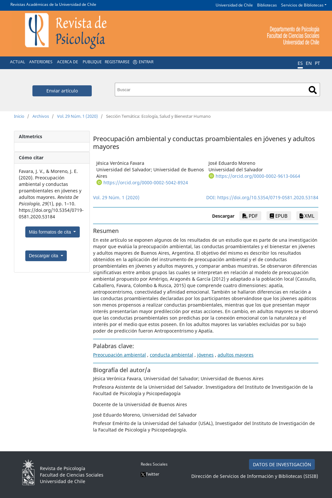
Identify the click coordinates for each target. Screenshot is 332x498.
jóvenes (205, 355)
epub (279, 216)
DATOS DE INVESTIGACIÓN (282, 464)
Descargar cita (44, 255)
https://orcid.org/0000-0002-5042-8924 (145, 182)
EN (309, 63)
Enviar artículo (62, 91)
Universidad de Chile (234, 5)
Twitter (150, 474)
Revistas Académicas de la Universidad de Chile (53, 4)
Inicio (19, 116)
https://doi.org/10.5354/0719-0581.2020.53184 (267, 197)
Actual (17, 62)
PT (317, 63)
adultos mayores (236, 355)
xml (307, 216)
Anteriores (41, 62)
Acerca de (67, 62)
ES (300, 63)
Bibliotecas (267, 5)
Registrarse (117, 62)
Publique (92, 62)
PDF (250, 216)
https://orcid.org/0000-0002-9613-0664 (258, 176)
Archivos (40, 116)
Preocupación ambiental (119, 355)
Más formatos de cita (50, 232)
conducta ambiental (171, 355)
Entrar (146, 62)
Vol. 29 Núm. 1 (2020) (77, 116)
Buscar (313, 90)
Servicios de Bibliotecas (302, 5)
